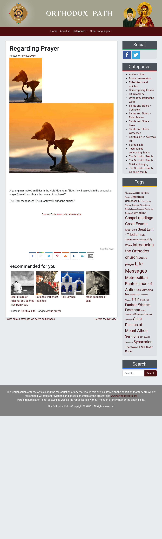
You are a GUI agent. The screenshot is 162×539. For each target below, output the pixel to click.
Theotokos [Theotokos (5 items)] (131, 347)
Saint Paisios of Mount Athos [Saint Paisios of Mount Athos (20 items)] (136, 325)
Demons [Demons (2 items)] (135, 205)
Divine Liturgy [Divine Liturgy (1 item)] (145, 205)
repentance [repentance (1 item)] (129, 314)
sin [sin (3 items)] (141, 336)
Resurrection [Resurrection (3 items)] (141, 314)
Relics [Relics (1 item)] (143, 310)
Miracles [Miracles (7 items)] (147, 290)
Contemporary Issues (141, 90)
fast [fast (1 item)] (152, 209)
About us (65, 31)
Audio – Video (137, 74)
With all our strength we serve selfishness (30, 319)
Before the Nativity (106, 319)
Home (53, 31)
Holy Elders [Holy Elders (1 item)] (141, 240)
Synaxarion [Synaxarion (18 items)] (143, 342)
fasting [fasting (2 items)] (128, 213)
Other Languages (100, 31)
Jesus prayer (53, 311)
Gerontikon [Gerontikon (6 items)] (139, 213)
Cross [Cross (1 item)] (143, 201)
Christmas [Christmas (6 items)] (137, 196)
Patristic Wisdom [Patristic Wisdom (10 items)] (137, 305)
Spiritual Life (28, 311)
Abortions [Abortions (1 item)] (129, 193)
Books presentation (140, 78)
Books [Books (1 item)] (127, 197)
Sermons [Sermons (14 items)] (132, 336)
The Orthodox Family (141, 156)
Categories (79, 31)
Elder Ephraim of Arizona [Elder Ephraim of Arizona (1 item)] (134, 209)
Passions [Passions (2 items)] (144, 300)
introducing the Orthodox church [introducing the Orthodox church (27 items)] (139, 251)
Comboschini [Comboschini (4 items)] (132, 201)
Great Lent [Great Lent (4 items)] (131, 229)
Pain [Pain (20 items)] (135, 299)
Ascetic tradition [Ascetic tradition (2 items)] (140, 193)
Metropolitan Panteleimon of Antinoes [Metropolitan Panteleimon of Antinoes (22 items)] (138, 283)
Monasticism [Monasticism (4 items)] (132, 294)
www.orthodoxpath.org (124, 395)
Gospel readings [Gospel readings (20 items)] (139, 218)
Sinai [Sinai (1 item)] (146, 337)
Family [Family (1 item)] (147, 209)
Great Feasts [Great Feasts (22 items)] (136, 223)
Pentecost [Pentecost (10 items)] (132, 310)
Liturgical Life (137, 94)
